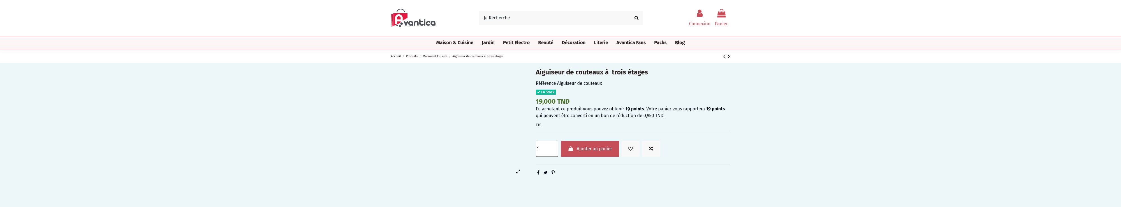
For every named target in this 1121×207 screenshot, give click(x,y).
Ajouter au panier (590, 148)
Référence (546, 83)
